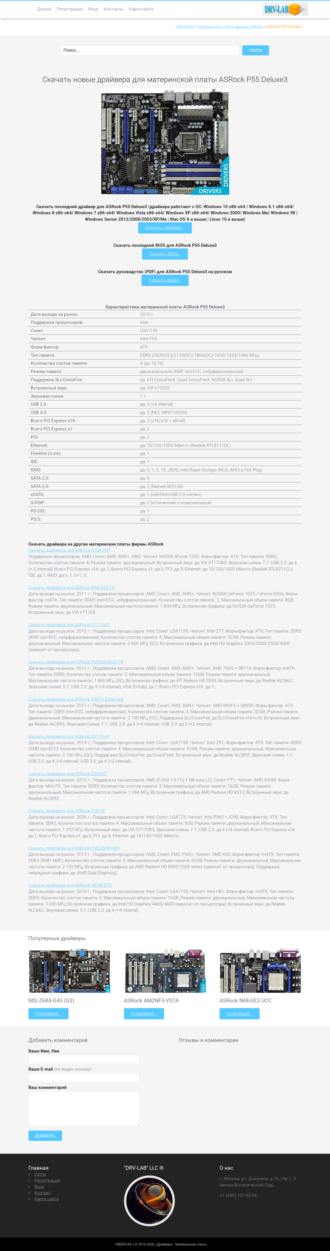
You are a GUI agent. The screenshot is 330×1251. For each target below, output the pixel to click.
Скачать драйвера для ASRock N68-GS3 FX (71, 587)
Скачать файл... (165, 280)
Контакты (113, 9)
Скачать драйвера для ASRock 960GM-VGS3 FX (76, 661)
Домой (44, 9)
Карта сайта (141, 9)
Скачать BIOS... (165, 253)
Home (40, 1173)
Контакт (42, 1192)
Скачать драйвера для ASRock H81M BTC (70, 885)
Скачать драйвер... (165, 227)
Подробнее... (48, 1013)
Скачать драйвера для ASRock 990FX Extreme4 (75, 699)
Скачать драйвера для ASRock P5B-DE (66, 810)
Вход (93, 9)
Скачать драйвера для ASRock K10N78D (69, 549)
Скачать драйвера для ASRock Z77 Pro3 (68, 624)
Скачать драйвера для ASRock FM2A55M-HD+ (74, 847)
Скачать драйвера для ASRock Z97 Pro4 (68, 736)
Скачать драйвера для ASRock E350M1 (67, 773)
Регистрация (70, 9)
